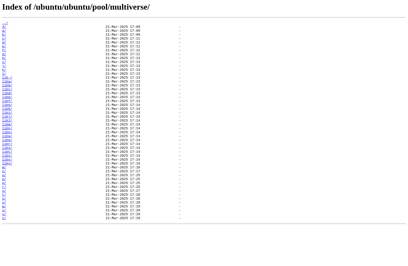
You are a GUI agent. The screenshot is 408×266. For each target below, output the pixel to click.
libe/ (7, 112)
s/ (4, 225)
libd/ (7, 107)
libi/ (7, 131)
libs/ (7, 173)
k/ (4, 79)
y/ (4, 253)
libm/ (7, 145)
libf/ (7, 117)
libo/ (7, 154)
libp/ (7, 159)
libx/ (7, 187)
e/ (4, 51)
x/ (4, 248)
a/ (4, 32)
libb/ (7, 98)
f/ (4, 56)
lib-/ (7, 89)
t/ (4, 229)
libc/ (7, 103)
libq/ (7, 164)
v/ (4, 239)
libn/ (7, 150)
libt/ (7, 178)
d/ (4, 47)
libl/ (7, 140)
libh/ (7, 126)
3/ (4, 28)
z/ (4, 257)
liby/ (7, 192)
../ (5, 23)
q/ (4, 215)
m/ (4, 196)
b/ (4, 37)
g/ (4, 61)
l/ (4, 84)
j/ (4, 75)
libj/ (7, 136)
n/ (4, 201)
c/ (4, 42)
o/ (4, 206)
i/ (4, 70)
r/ (4, 220)
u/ (4, 234)
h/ (4, 65)
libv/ (7, 182)
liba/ (7, 93)
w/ (4, 243)
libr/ (7, 168)
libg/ (7, 121)
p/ (4, 210)
